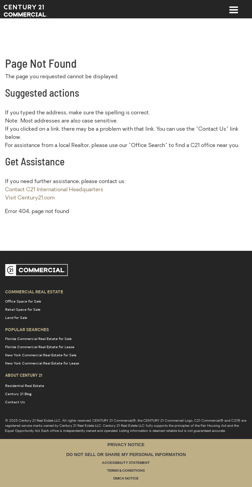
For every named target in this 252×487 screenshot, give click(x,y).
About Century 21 (23, 375)
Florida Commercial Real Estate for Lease (39, 346)
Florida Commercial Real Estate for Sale (38, 338)
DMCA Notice (126, 479)
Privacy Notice (125, 444)
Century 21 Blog (18, 393)
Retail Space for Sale (22, 309)
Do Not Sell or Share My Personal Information (126, 454)
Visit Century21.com (30, 198)
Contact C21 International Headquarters (54, 190)
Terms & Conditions (126, 471)
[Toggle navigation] (233, 6)
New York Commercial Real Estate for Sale (40, 355)
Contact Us (15, 402)
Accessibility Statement (126, 463)
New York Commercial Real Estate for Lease (42, 363)
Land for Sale (16, 317)
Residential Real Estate (24, 385)
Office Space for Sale (23, 301)
